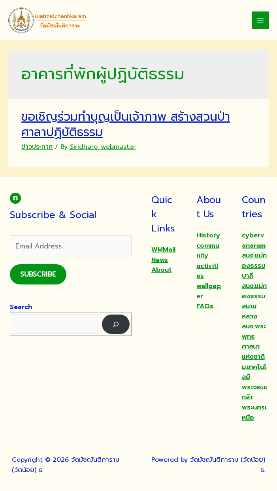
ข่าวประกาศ (37, 147)
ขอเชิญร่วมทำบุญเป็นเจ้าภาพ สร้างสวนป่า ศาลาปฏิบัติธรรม (125, 124)
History (208, 235)
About (161, 270)
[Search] (116, 324)
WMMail (163, 249)
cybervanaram (254, 240)
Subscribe (38, 274)
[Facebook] (15, 198)
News (159, 260)
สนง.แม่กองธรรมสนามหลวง (254, 301)
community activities (207, 261)
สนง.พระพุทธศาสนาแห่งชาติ (254, 342)
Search (21, 307)
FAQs (204, 306)
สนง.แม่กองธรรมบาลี (254, 266)
